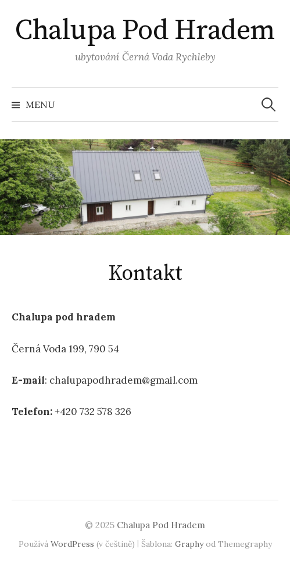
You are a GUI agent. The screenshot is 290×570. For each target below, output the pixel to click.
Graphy (189, 544)
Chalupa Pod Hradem (144, 30)
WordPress (72, 544)
